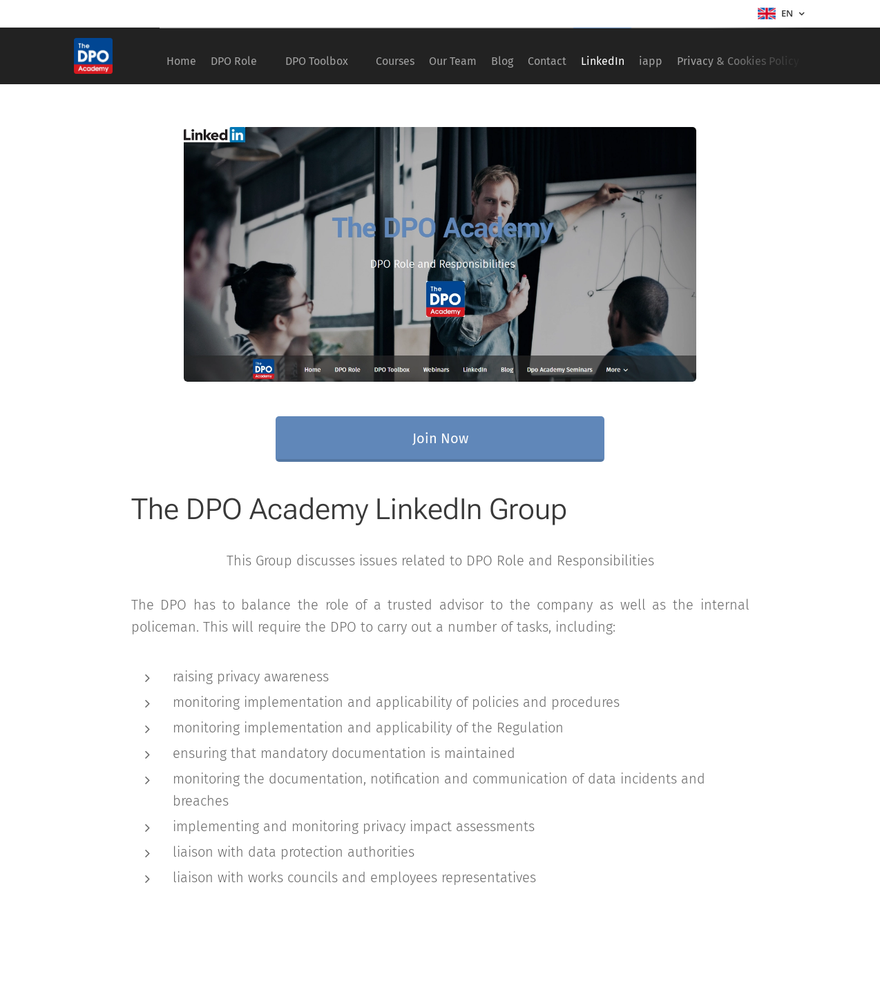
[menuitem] (186, 56)
